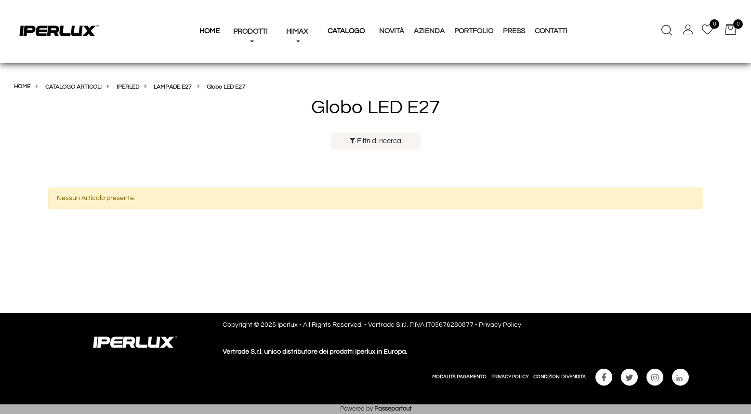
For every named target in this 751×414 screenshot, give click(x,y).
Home (22, 86)
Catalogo (346, 31)
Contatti (551, 31)
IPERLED (128, 87)
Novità (391, 31)
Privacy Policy (500, 324)
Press (514, 31)
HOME (209, 31)
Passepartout (392, 408)
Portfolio (473, 31)
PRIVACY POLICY (509, 376)
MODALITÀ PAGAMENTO (459, 376)
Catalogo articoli (73, 87)
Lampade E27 (173, 87)
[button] (250, 13)
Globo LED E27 (226, 87)
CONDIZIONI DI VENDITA (559, 376)
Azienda (429, 31)
